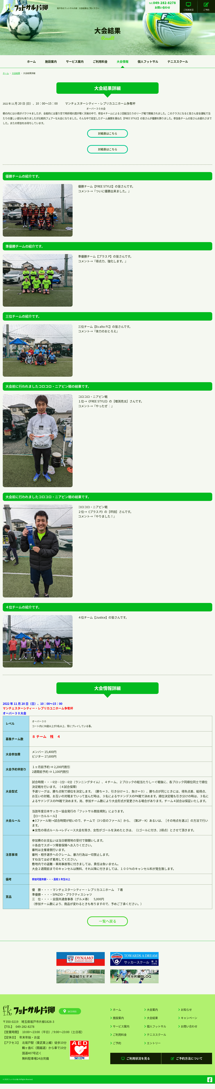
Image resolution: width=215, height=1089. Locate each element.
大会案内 (153, 1012)
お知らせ (187, 1012)
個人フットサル (148, 61)
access (70, 1013)
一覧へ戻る (107, 923)
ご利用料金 (100, 61)
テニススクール (177, 61)
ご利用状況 (189, 6)
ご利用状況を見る (135, 1063)
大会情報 (122, 61)
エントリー (154, 1047)
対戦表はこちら (107, 133)
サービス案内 (75, 61)
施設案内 (51, 61)
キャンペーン (189, 1020)
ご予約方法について (187, 1063)
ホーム (31, 61)
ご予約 (206, 6)
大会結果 (16, 73)
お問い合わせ (189, 1029)
